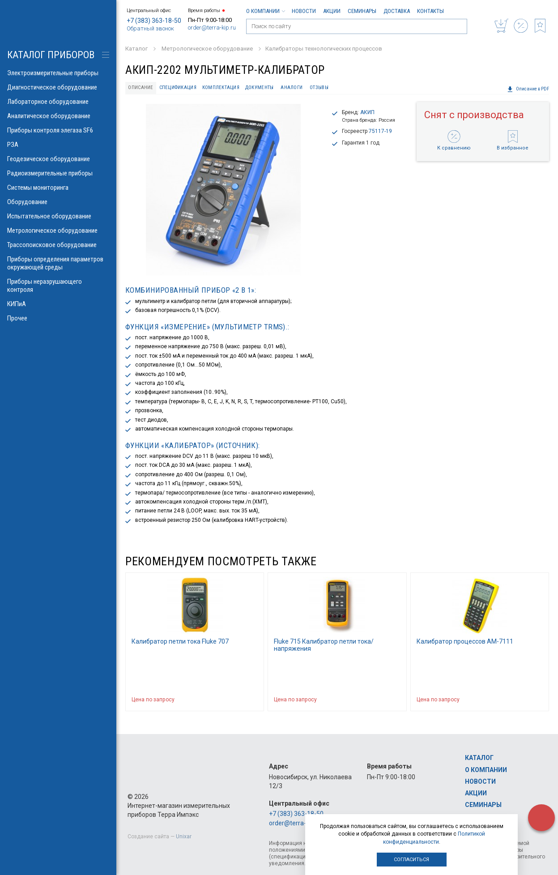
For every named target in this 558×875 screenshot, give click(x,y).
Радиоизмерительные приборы (58, 173)
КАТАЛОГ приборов (50, 54)
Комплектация (220, 87)
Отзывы (319, 87)
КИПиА (58, 304)
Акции (332, 11)
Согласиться (411, 859)
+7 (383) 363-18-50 (154, 20)
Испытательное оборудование (58, 216)
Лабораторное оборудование (58, 102)
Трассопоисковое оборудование (58, 245)
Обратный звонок (150, 28)
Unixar (184, 836)
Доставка (396, 11)
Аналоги (291, 87)
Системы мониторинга (58, 188)
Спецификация (177, 87)
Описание (140, 87)
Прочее (58, 318)
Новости (304, 11)
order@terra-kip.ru (212, 27)
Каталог (479, 757)
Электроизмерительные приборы (58, 73)
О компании (265, 11)
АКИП (367, 112)
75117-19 (380, 131)
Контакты (430, 11)
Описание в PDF (528, 89)
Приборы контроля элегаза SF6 (58, 130)
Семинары (362, 11)
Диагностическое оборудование (58, 87)
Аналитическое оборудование (58, 116)
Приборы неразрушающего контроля (58, 285)
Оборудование (58, 202)
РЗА (58, 145)
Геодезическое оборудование (58, 159)
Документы (259, 87)
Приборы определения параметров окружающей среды (58, 263)
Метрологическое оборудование (58, 230)
